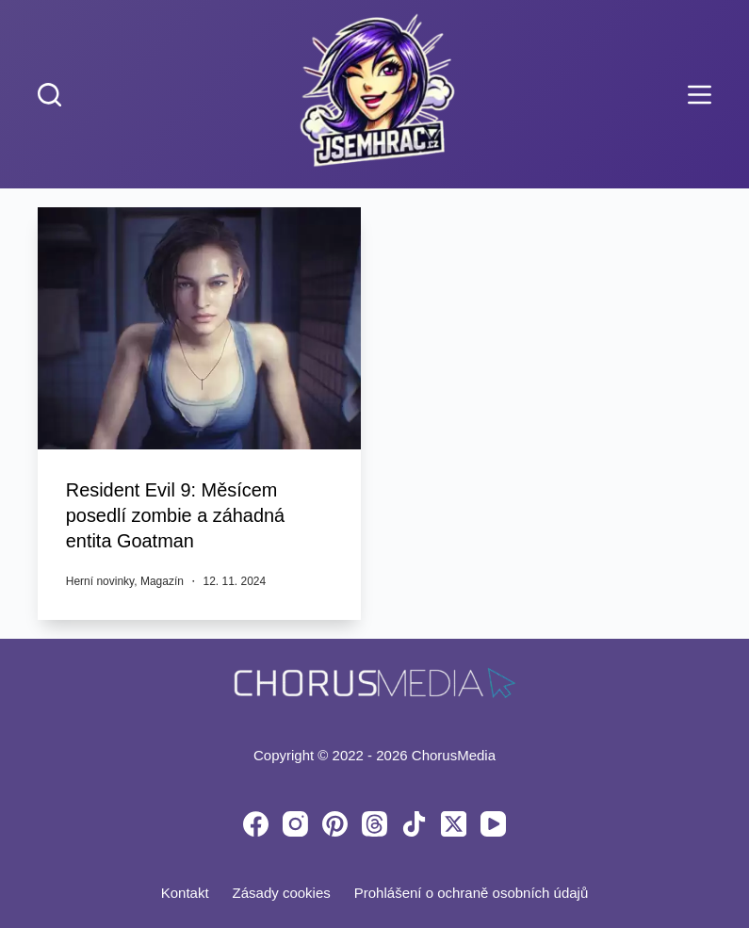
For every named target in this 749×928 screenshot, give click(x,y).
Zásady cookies (282, 891)
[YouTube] (493, 822)
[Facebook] (256, 822)
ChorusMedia (454, 752)
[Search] (49, 94)
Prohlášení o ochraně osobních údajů (471, 891)
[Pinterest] (335, 822)
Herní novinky (100, 578)
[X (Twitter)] (453, 822)
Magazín (162, 578)
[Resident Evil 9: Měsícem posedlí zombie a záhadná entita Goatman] (199, 328)
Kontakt (185, 891)
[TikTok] (414, 822)
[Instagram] (295, 822)
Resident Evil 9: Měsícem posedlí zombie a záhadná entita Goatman (176, 514)
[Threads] (374, 822)
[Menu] (699, 94)
